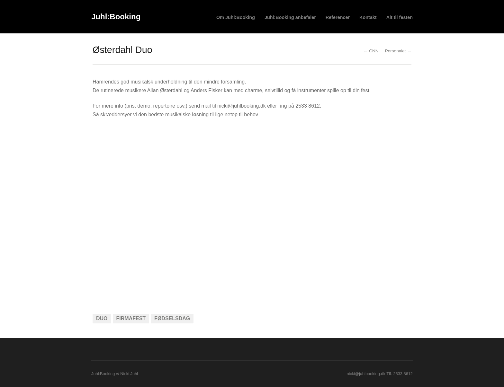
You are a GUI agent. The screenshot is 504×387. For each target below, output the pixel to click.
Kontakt (368, 17)
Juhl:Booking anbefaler (290, 17)
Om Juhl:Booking (235, 17)
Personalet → (398, 50)
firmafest (131, 318)
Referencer (338, 17)
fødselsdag (172, 318)
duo (102, 318)
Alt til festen (399, 17)
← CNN (371, 50)
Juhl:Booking (115, 16)
